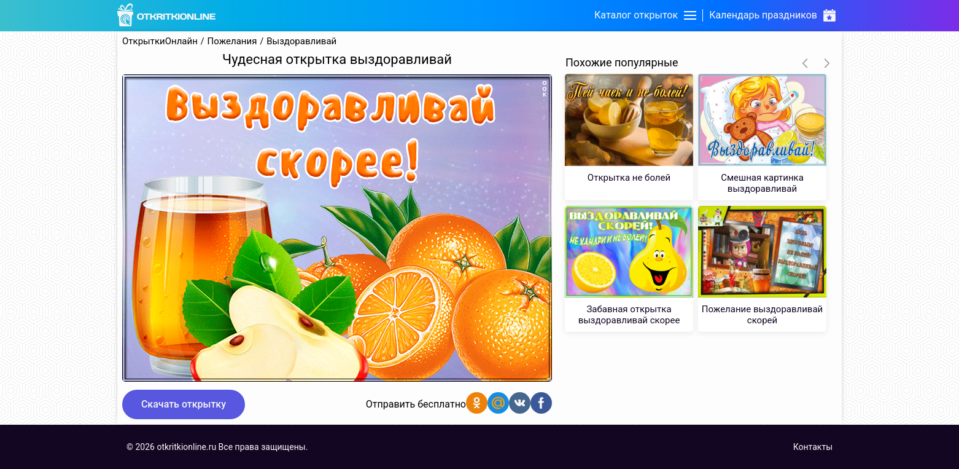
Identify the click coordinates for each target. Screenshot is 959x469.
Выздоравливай (301, 41)
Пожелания (232, 41)
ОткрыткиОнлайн (160, 41)
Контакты (813, 447)
